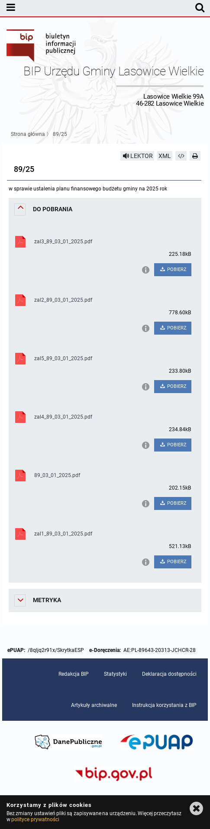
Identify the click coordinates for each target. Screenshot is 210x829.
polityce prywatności (35, 819)
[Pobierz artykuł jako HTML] (181, 156)
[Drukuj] (195, 156)
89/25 (60, 134)
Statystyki (115, 674)
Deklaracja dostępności (169, 674)
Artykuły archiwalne (94, 705)
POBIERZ (172, 269)
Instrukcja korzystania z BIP (164, 705)
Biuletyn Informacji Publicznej (41, 46)
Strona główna (28, 134)
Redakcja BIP (73, 674)
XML (164, 155)
